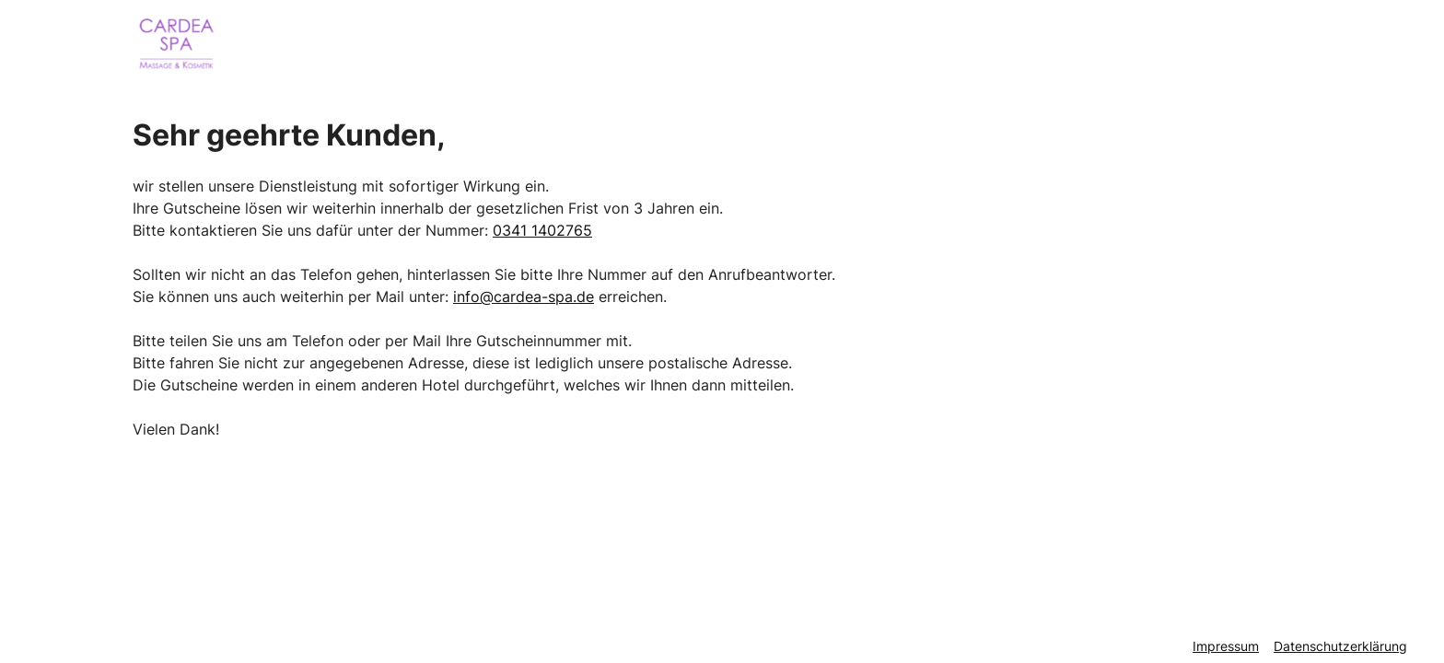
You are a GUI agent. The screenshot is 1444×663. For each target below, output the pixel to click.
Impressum (1226, 646)
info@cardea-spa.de (523, 296)
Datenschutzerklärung (1340, 646)
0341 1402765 (542, 230)
